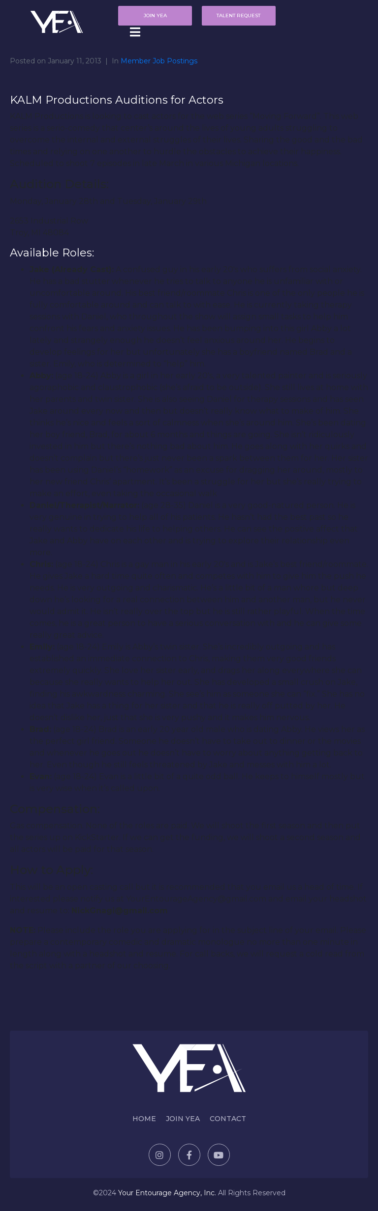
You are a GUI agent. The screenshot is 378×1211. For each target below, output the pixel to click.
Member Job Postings (159, 60)
